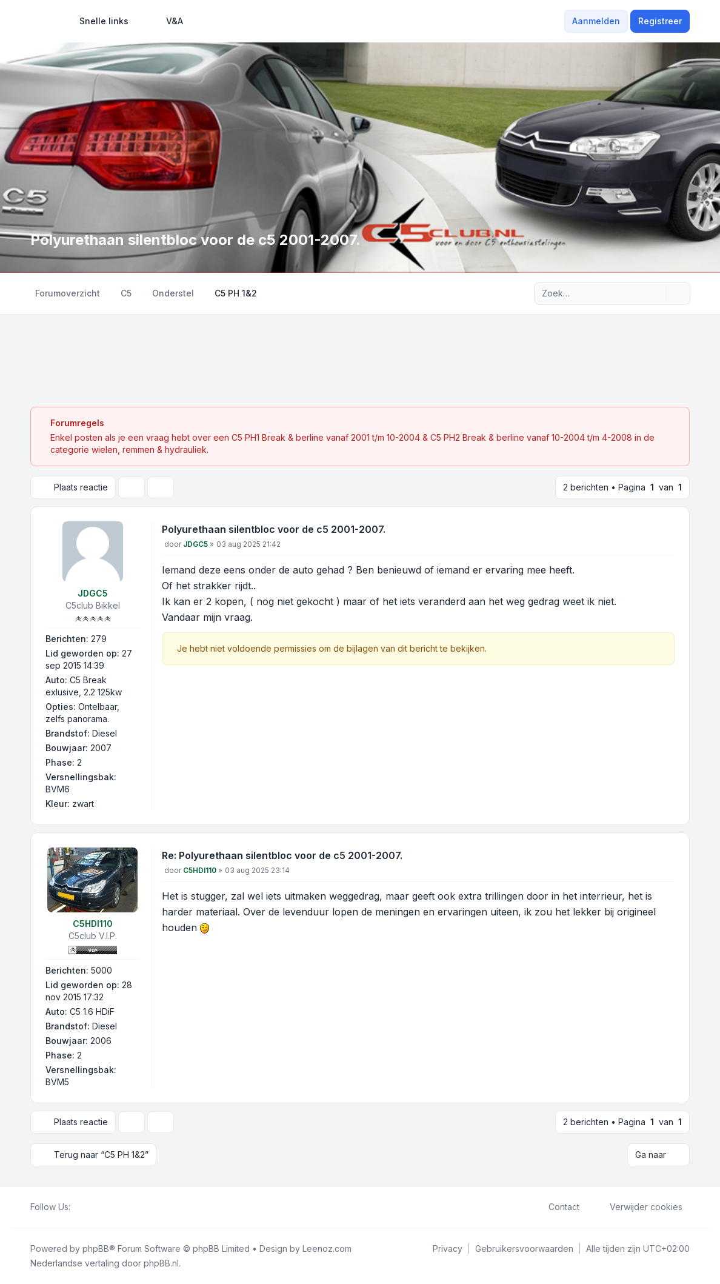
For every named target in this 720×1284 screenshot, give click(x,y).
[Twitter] (87, 1207)
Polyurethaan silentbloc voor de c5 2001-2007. (273, 529)
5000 (101, 970)
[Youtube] (97, 1207)
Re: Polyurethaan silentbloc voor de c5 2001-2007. (282, 855)
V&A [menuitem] (166, 21)
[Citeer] (664, 531)
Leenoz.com (327, 1248)
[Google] (106, 1207)
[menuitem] (98, 21)
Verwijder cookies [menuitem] (638, 1207)
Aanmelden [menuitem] (596, 21)
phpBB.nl (161, 1263)
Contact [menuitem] (556, 1207)
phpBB (95, 1248)
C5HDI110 (93, 923)
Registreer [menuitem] (660, 21)
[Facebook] (77, 1207)
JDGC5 (93, 593)
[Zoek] (655, 293)
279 (99, 639)
